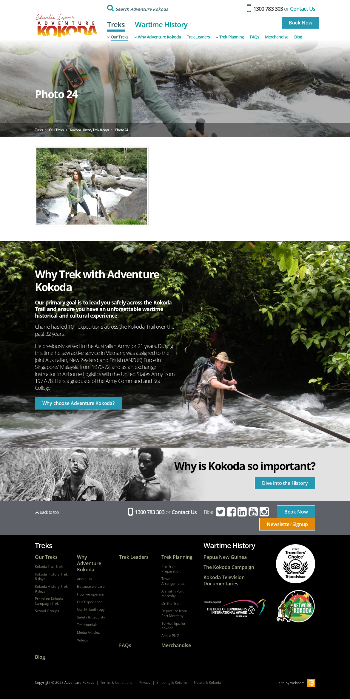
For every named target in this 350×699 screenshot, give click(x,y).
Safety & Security (91, 617)
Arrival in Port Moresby (172, 593)
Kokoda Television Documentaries (224, 580)
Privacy (144, 682)
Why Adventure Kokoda (157, 37)
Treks (116, 24)
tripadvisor (295, 564)
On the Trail (170, 603)
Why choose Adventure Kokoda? (78, 403)
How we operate (90, 594)
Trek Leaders (198, 37)
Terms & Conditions (116, 682)
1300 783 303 (265, 8)
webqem (297, 682)
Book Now (300, 22)
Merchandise (276, 37)
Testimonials (87, 624)
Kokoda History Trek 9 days (51, 588)
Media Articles (88, 632)
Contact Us (302, 8)
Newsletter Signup (287, 524)
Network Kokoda (207, 682)
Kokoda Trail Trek (49, 566)
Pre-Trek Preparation (171, 568)
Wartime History (161, 24)
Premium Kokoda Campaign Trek (49, 601)
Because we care (91, 586)
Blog (298, 37)
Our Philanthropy (91, 609)
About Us (84, 579)
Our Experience (90, 602)
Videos (82, 640)
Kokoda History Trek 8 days (51, 576)
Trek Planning (230, 37)
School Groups (47, 611)
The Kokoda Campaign (228, 567)
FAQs (254, 37)
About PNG (170, 635)
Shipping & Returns (172, 682)
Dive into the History (285, 483)
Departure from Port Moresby (174, 613)
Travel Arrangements (173, 581)
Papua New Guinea (225, 557)
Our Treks (117, 37)
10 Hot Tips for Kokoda (173, 625)
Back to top (47, 512)
